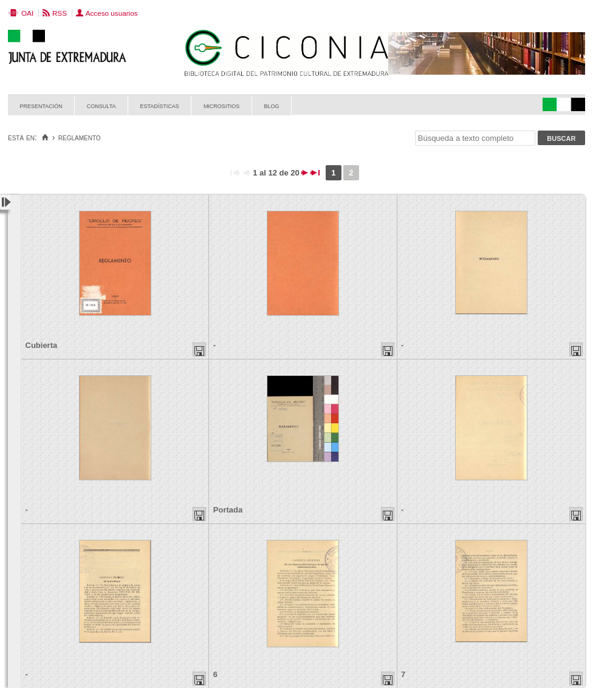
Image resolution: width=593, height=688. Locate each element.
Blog (271, 105)
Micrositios (222, 105)
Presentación (41, 105)
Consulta (101, 105)
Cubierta (42, 345)
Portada (227, 509)
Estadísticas (159, 105)
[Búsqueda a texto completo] (475, 138)
